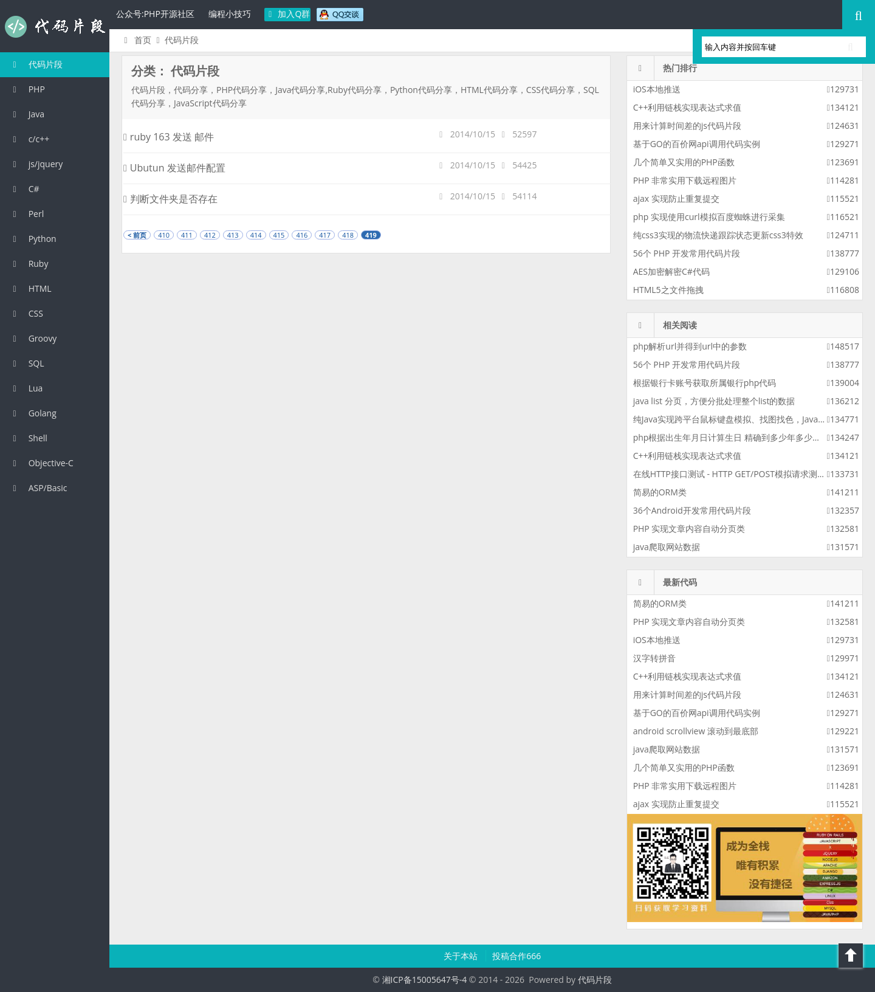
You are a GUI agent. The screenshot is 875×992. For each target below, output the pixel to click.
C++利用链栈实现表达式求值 (687, 107)
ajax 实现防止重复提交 (676, 198)
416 (301, 234)
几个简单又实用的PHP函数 (684, 162)
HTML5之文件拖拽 (668, 289)
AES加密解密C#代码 (671, 271)
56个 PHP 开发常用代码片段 (686, 253)
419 (371, 234)
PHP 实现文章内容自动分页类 (689, 528)
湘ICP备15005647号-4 (424, 979)
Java (26, 114)
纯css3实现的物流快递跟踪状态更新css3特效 (718, 235)
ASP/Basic (38, 488)
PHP (27, 89)
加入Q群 (288, 13)
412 (210, 234)
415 (279, 234)
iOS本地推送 (657, 89)
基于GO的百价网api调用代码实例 (696, 144)
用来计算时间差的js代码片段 (687, 125)
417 (325, 234)
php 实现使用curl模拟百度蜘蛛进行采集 (709, 216)
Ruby (28, 263)
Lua (26, 388)
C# (24, 189)
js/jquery (36, 164)
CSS (26, 313)
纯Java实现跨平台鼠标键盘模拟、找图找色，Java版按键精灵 (747, 419)
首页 (135, 40)
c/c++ (29, 139)
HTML (30, 288)
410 (164, 234)
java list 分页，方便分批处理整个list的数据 (714, 401)
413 (233, 234)
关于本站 (462, 956)
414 (256, 234)
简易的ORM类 (660, 492)
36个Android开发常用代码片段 (692, 510)
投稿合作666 (516, 956)
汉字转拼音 (654, 658)
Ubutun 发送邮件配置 (174, 167)
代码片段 (54, 26)
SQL (26, 363)
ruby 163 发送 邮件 (168, 136)
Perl (26, 213)
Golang (33, 413)
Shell (28, 438)
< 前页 (137, 234)
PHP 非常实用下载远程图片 (685, 180)
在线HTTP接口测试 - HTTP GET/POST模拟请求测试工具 (738, 474)
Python (33, 238)
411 (187, 234)
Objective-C (41, 463)
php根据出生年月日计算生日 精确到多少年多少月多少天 (739, 437)
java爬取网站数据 (666, 547)
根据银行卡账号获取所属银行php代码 (705, 382)
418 (348, 234)
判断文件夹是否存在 (170, 198)
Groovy (33, 338)
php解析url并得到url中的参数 (690, 346)
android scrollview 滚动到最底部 (695, 731)
